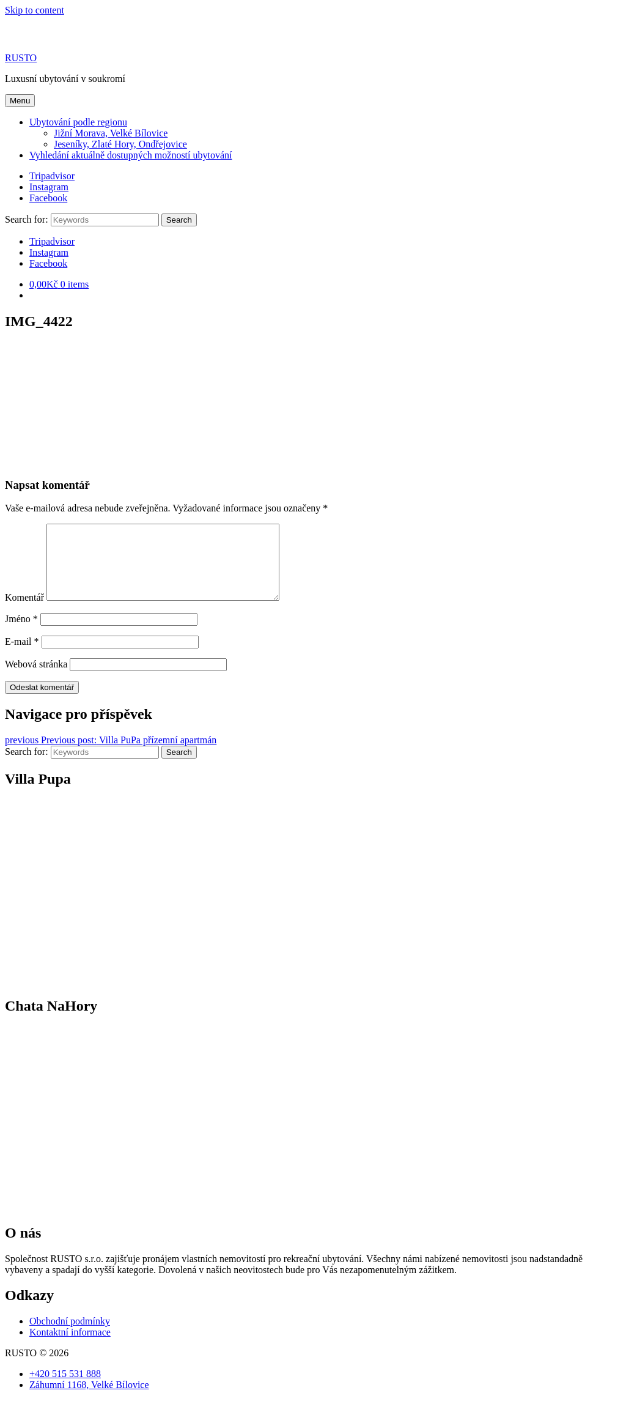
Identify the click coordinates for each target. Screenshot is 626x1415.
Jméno (21, 633)
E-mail (22, 656)
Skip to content (34, 10)
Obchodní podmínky (69, 1336)
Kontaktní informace (70, 1347)
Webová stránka (36, 679)
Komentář (24, 612)
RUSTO (21, 58)
